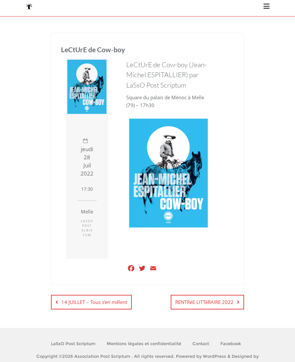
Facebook (230, 343)
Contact (200, 343)
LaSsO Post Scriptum (73, 343)
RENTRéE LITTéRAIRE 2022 (204, 302)
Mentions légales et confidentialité (144, 343)
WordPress (214, 356)
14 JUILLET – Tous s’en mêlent (94, 302)
